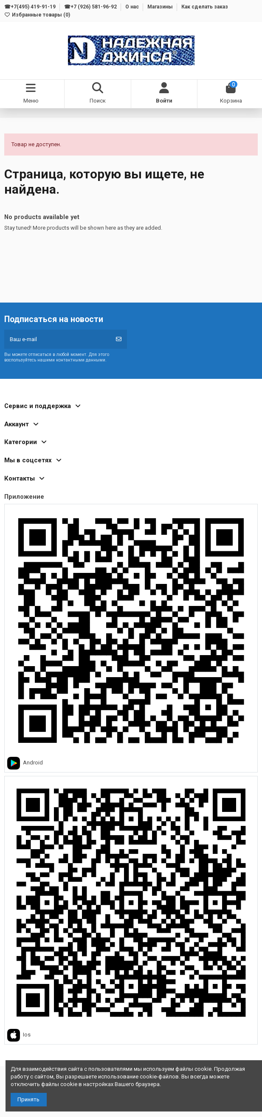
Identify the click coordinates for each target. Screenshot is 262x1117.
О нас (132, 7)
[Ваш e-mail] (57, 339)
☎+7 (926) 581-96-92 (91, 7)
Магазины (160, 7)
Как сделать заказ (204, 7)
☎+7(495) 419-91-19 (30, 7)
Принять (28, 1099)
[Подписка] (118, 339)
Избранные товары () (37, 15)
